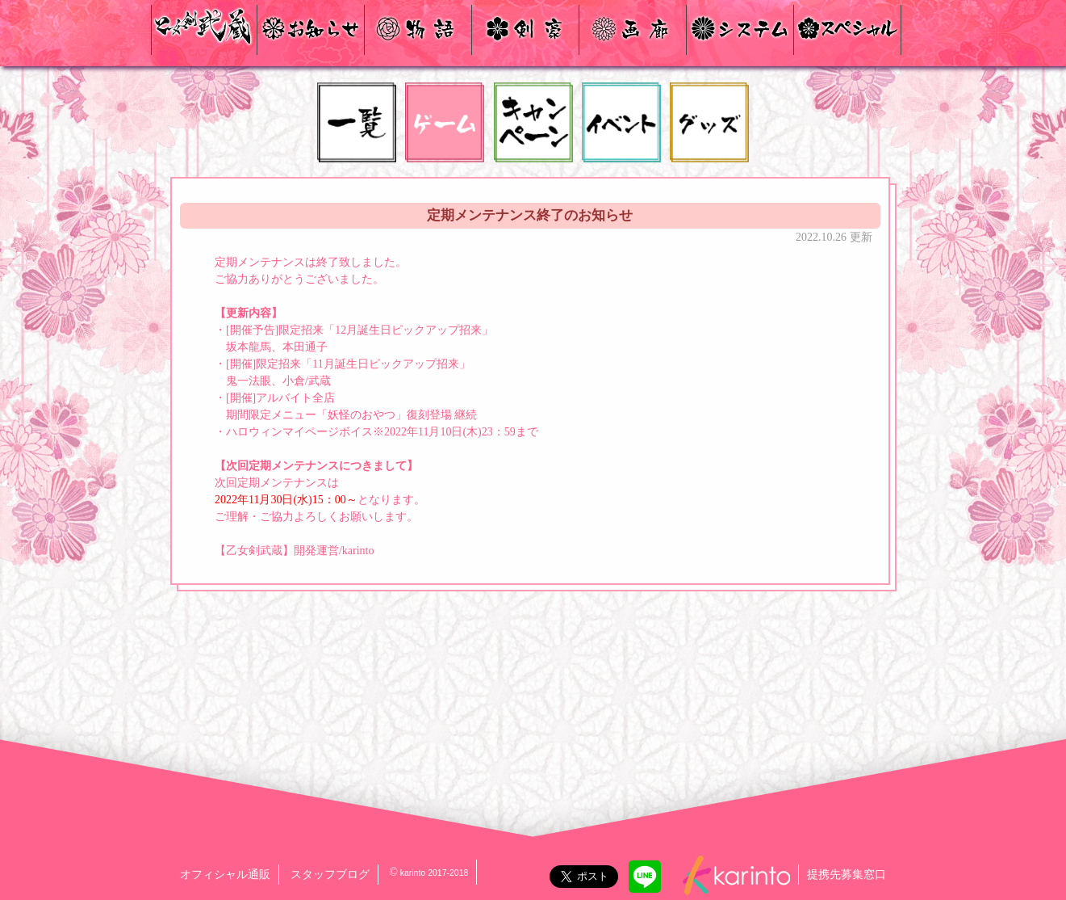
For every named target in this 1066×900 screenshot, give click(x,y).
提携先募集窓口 (846, 874)
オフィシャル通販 (225, 874)
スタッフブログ (330, 874)
